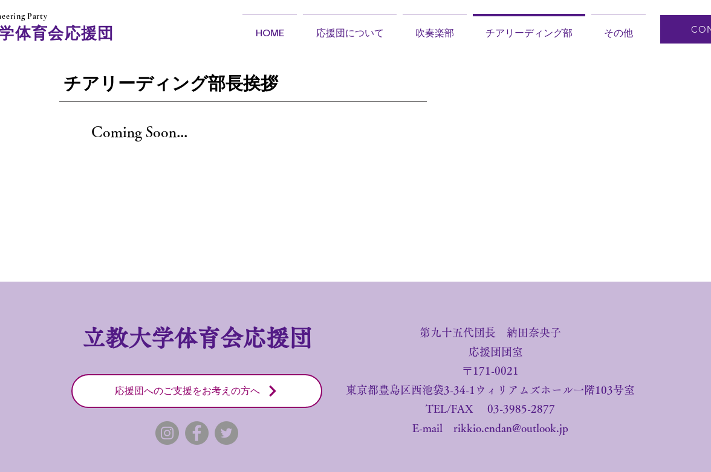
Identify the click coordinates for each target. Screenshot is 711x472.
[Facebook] (197, 433)
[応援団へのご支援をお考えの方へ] (196, 391)
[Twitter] (226, 433)
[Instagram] (167, 433)
